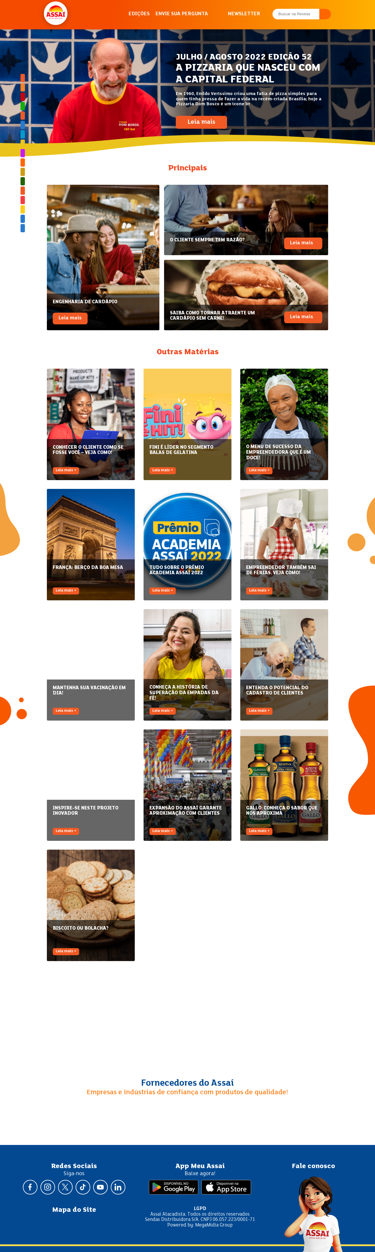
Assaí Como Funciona (23, 115)
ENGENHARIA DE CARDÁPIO (85, 301)
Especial (23, 125)
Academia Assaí (23, 87)
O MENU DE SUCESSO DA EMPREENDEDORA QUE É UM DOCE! (278, 452)
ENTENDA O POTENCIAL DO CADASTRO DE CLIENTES (277, 690)
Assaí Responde (23, 97)
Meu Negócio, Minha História (23, 144)
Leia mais (201, 122)
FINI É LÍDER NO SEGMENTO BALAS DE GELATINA (181, 450)
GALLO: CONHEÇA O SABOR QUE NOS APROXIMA (281, 811)
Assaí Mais (23, 209)
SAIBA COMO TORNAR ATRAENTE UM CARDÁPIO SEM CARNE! (212, 316)
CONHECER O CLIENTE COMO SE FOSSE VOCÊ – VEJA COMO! (88, 450)
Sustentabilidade (23, 181)
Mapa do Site (74, 1210)
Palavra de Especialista (23, 162)
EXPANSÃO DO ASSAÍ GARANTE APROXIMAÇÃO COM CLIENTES (185, 811)
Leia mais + (66, 470)
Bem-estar (23, 106)
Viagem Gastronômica (23, 200)
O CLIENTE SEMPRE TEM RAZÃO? (207, 240)
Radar (23, 172)
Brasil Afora (23, 78)
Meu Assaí (23, 134)
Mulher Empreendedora (23, 153)
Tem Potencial (23, 191)
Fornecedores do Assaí (187, 1083)
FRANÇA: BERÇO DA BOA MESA (88, 567)
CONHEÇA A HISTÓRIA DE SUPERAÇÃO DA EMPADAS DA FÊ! (184, 693)
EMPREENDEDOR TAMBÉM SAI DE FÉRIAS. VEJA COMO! (281, 570)
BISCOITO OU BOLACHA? (81, 928)
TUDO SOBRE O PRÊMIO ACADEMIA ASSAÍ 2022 (176, 570)
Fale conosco (313, 1166)
